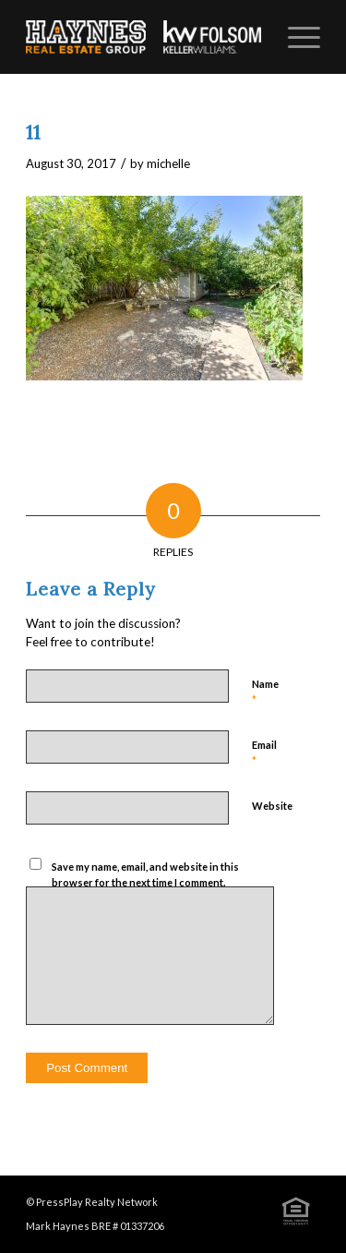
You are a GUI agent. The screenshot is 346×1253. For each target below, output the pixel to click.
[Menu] (294, 37)
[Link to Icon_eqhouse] (296, 1210)
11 (33, 132)
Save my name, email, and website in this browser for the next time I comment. (145, 874)
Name (265, 692)
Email (264, 753)
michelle (168, 163)
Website (272, 806)
